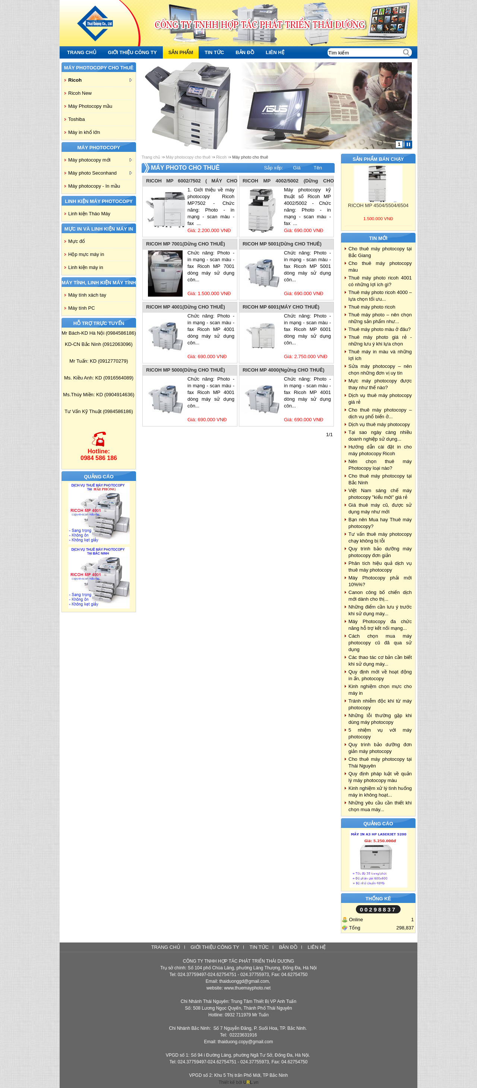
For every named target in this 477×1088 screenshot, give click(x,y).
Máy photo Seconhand (100, 173)
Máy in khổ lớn (84, 132)
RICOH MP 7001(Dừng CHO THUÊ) (185, 244)
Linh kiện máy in (85, 267)
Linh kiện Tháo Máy (89, 213)
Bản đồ (288, 947)
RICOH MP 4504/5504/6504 (378, 205)
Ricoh (100, 80)
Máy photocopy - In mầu (94, 186)
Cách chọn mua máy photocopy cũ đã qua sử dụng (380, 642)
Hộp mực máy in (86, 254)
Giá (296, 168)
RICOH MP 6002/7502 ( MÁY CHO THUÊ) (191, 181)
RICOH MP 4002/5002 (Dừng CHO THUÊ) (288, 181)
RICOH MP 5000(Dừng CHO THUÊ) (185, 370)
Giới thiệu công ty (214, 947)
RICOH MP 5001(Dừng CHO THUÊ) (282, 244)
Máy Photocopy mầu (90, 106)
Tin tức (259, 947)
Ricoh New (80, 93)
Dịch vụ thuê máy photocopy (379, 424)
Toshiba (76, 119)
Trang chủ (151, 157)
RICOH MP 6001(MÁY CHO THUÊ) (281, 307)
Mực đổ (76, 241)
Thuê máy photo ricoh (371, 307)
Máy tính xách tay (87, 295)
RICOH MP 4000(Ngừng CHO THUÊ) (284, 370)
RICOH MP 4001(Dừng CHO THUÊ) (185, 307)
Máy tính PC (81, 308)
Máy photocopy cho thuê (188, 157)
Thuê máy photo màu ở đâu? (379, 329)
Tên (318, 168)
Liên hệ (316, 947)
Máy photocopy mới (100, 160)
